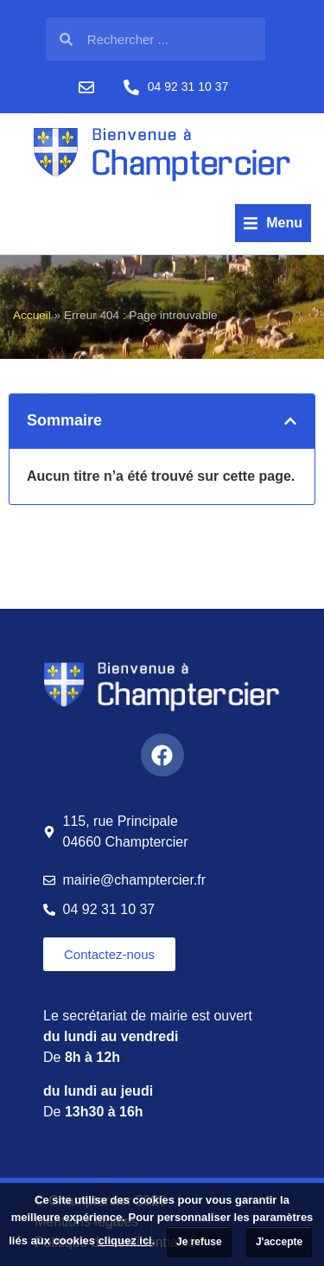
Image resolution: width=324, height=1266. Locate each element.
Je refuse (199, 1242)
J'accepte (279, 1242)
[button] (273, 223)
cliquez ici (125, 1240)
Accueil (32, 315)
